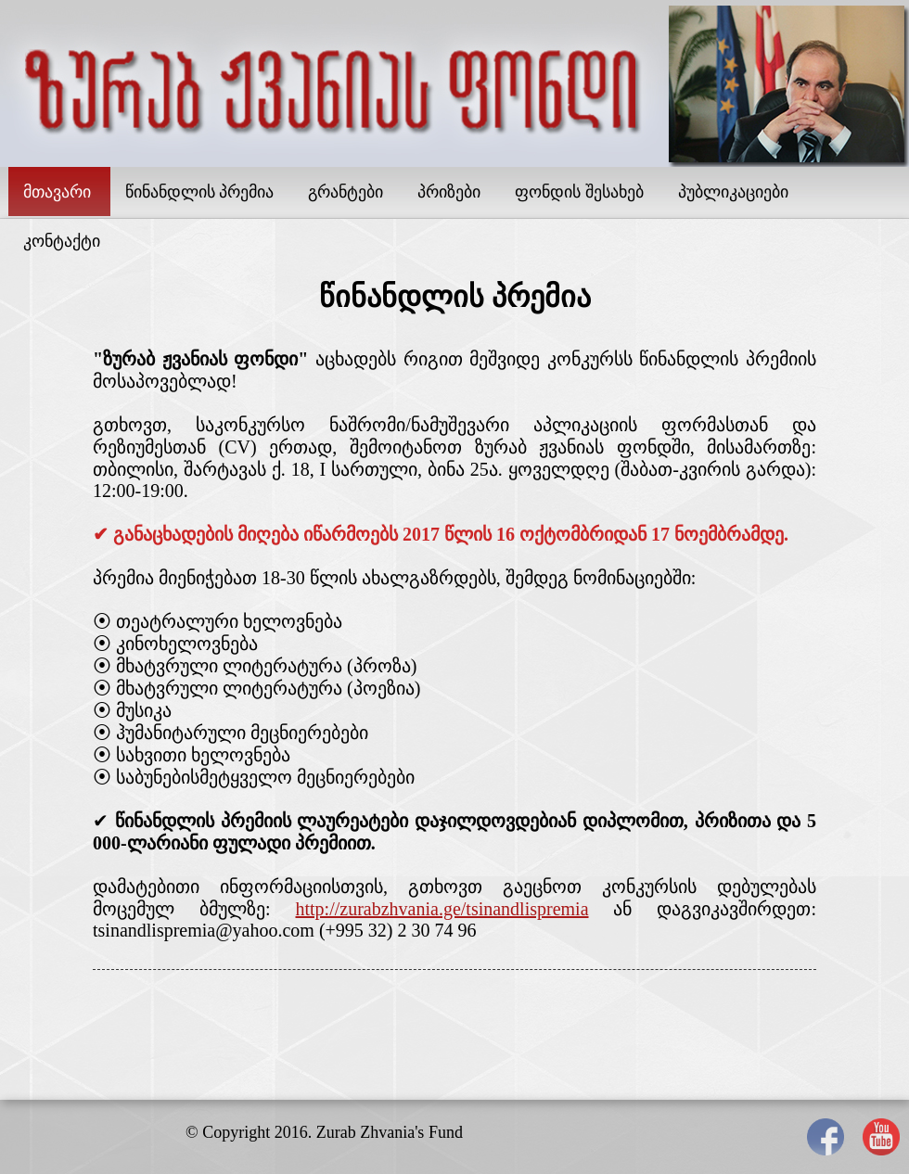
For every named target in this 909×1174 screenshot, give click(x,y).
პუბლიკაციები (733, 192)
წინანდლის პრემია (200, 192)
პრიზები (448, 192)
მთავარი (57, 192)
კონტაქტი (61, 241)
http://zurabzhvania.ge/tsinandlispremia (442, 909)
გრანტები (345, 192)
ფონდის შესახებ (579, 192)
